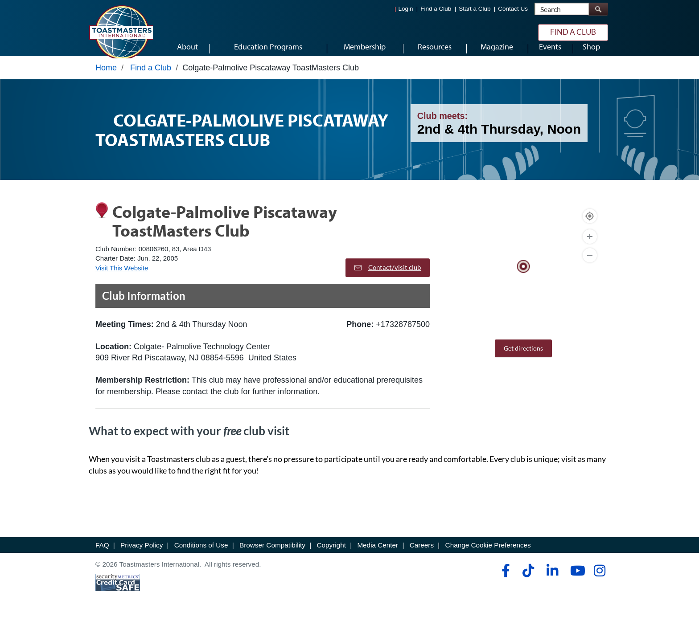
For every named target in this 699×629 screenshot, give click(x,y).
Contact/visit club (387, 278)
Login (406, 9)
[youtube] (576, 582)
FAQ (102, 556)
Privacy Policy (141, 556)
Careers (422, 556)
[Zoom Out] (590, 267)
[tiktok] (528, 582)
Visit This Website (121, 279)
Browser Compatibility (272, 556)
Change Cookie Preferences (488, 556)
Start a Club (474, 9)
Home (106, 78)
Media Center (377, 556)
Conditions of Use (201, 556)
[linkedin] (552, 582)
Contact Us (513, 9)
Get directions (523, 360)
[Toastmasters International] (121, 32)
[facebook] (504, 582)
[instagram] (599, 582)
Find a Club (435, 9)
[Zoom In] (590, 248)
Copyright (331, 556)
